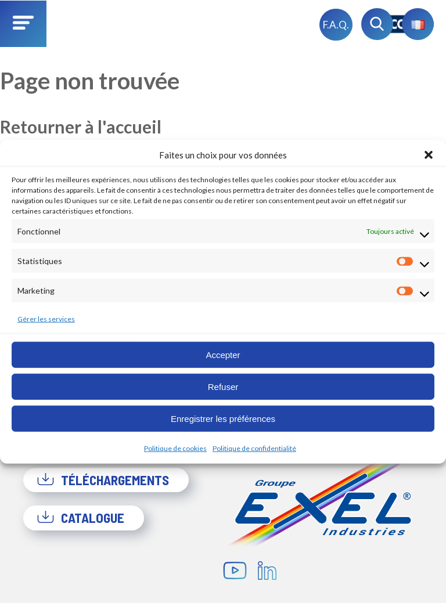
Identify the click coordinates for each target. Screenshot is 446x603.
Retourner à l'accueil (80, 126)
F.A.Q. (336, 25)
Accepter (223, 354)
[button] (428, 155)
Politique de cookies (175, 448)
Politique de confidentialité (254, 448)
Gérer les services (46, 319)
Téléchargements (103, 480)
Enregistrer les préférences (223, 418)
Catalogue (80, 518)
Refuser (223, 386)
